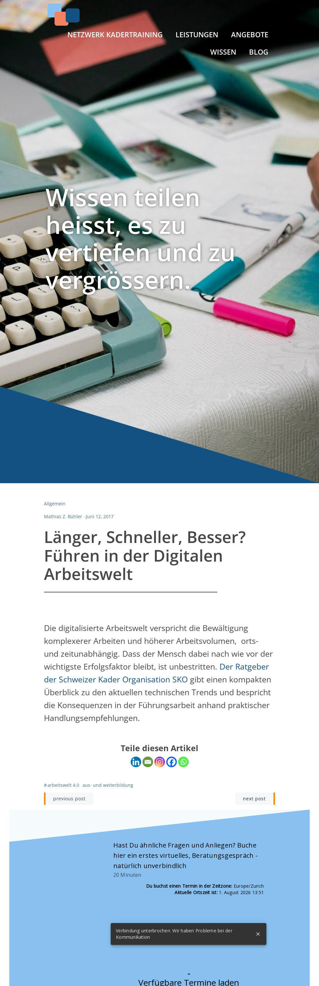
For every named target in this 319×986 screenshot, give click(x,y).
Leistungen (197, 34)
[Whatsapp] (183, 762)
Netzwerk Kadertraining (115, 34)
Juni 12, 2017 (100, 517)
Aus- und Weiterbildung (107, 785)
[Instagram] (159, 762)
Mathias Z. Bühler (63, 517)
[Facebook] (171, 762)
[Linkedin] (136, 762)
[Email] (147, 762)
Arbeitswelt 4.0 (63, 785)
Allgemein (54, 504)
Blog (259, 52)
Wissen (224, 52)
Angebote (250, 34)
